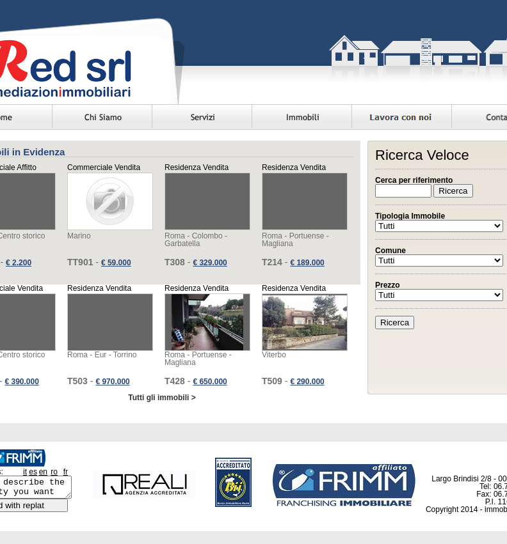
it (25, 471)
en (43, 471)
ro (54, 471)
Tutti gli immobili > (161, 397)
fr (65, 471)
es (33, 471)
